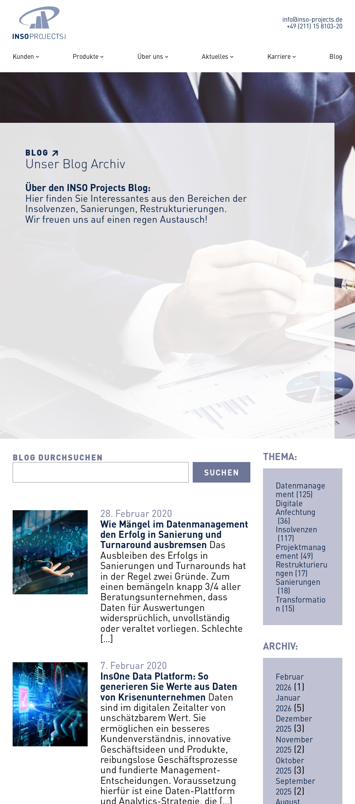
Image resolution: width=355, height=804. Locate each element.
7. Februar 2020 (133, 665)
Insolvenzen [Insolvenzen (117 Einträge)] (296, 533)
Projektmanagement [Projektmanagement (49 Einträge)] (301, 551)
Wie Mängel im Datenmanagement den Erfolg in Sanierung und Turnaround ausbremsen (174, 534)
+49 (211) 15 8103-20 (314, 25)
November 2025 (294, 744)
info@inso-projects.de (312, 19)
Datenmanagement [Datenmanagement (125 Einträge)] (300, 489)
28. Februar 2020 (136, 513)
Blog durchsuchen (58, 457)
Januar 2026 (288, 702)
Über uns (150, 56)
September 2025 (295, 785)
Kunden (23, 56)
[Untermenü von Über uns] (167, 56)
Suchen (221, 472)
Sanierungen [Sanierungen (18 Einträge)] (298, 586)
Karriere (279, 56)
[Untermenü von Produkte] (102, 56)
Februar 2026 (290, 681)
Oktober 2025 (290, 765)
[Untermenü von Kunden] (37, 56)
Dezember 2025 (294, 723)
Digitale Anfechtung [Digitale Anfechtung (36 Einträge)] (296, 512)
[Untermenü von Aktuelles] (232, 56)
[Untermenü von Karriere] (294, 56)
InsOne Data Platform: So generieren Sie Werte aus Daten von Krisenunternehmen (168, 686)
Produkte (85, 56)
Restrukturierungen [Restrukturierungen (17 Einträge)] (301, 568)
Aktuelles (215, 56)
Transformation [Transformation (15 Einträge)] (301, 603)
